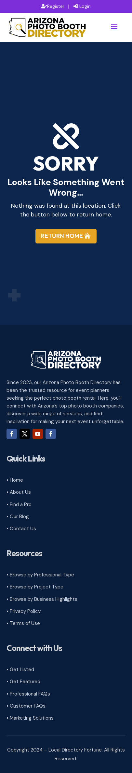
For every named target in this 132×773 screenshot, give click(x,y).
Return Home (62, 236)
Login (85, 6)
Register (55, 6)
